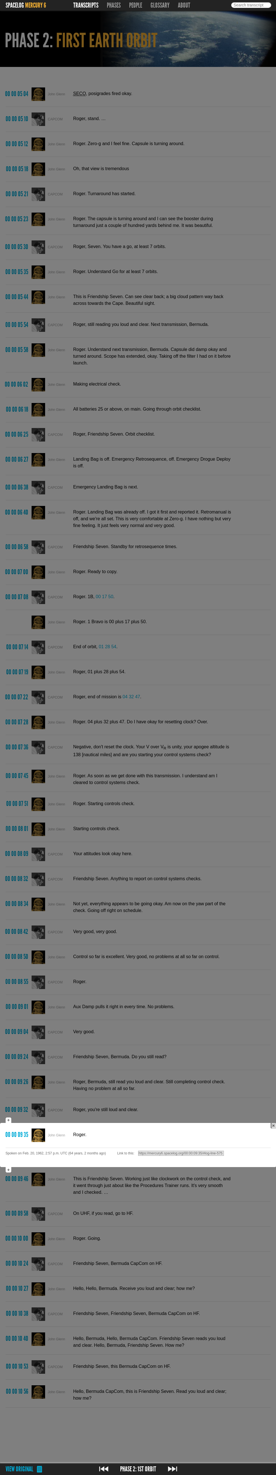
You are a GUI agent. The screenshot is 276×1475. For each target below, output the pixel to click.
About (184, 5)
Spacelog (15, 5)
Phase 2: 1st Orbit (138, 1469)
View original (19, 1469)
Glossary (160, 5)
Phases (114, 5)
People (135, 5)
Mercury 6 (35, 5)
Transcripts (85, 5)
